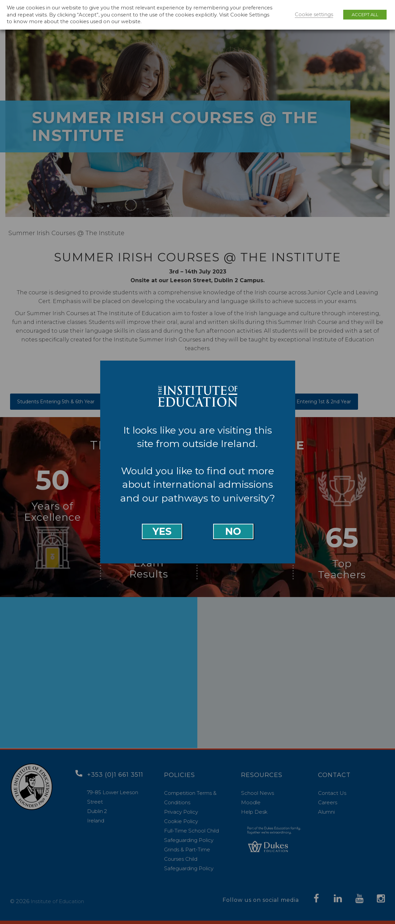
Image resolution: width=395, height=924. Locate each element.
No (233, 531)
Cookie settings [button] (314, 14)
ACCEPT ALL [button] (365, 14)
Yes (162, 531)
